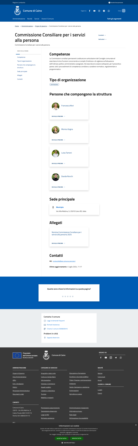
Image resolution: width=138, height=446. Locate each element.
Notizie (100, 373)
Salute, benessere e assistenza (79, 387)
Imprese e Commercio (48, 384)
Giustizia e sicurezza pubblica (78, 377)
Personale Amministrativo (21, 391)
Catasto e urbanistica (48, 391)
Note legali (72, 415)
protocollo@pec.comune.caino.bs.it (64, 261)
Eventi (100, 393)
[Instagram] (96, 10)
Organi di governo (41, 26)
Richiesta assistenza (47, 418)
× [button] (136, 425)
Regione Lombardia (19, 2)
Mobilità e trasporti (47, 397)
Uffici (14, 380)
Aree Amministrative (19, 377)
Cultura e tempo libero (48, 377)
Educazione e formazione (77, 373)
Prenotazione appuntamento (50, 408)
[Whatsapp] (106, 10)
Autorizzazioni (74, 390)
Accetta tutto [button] (61, 438)
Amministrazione (27, 26)
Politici (15, 387)
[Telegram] (101, 10)
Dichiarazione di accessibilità (78, 418)
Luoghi (100, 390)
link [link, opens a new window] (87, 434)
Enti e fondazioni (18, 384)
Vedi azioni (102, 39)
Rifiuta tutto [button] (76, 438)
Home (17, 26)
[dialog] (69, 434)
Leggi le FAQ (45, 415)
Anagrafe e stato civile (48, 373)
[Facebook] (87, 10)
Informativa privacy (75, 411)
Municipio (60, 207)
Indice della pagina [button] (22, 51)
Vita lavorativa (46, 380)
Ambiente (72, 384)
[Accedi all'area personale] (115, 2)
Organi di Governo (18, 373)
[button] (69, 443)
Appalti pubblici (46, 387)
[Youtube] (92, 10)
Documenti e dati (18, 394)
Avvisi (100, 380)
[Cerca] (123, 10)
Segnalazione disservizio (49, 411)
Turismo (43, 394)
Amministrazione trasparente (79, 408)
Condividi (102, 35)
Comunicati (101, 377)
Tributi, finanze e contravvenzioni (80, 380)
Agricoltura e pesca (75, 394)
